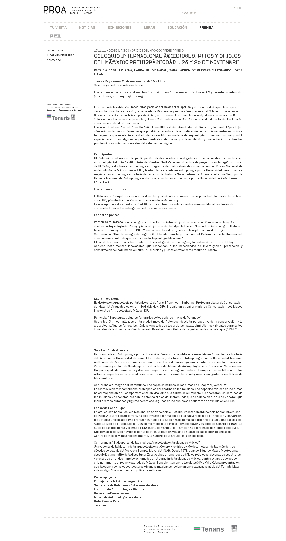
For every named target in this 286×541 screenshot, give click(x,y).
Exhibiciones (120, 27)
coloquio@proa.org (166, 200)
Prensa (206, 27)
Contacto (54, 60)
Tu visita (58, 27)
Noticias (87, 27)
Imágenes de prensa (60, 55)
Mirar (149, 27)
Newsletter (189, 12)
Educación (177, 27)
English (237, 8)
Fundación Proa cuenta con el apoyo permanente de (85, 10)
